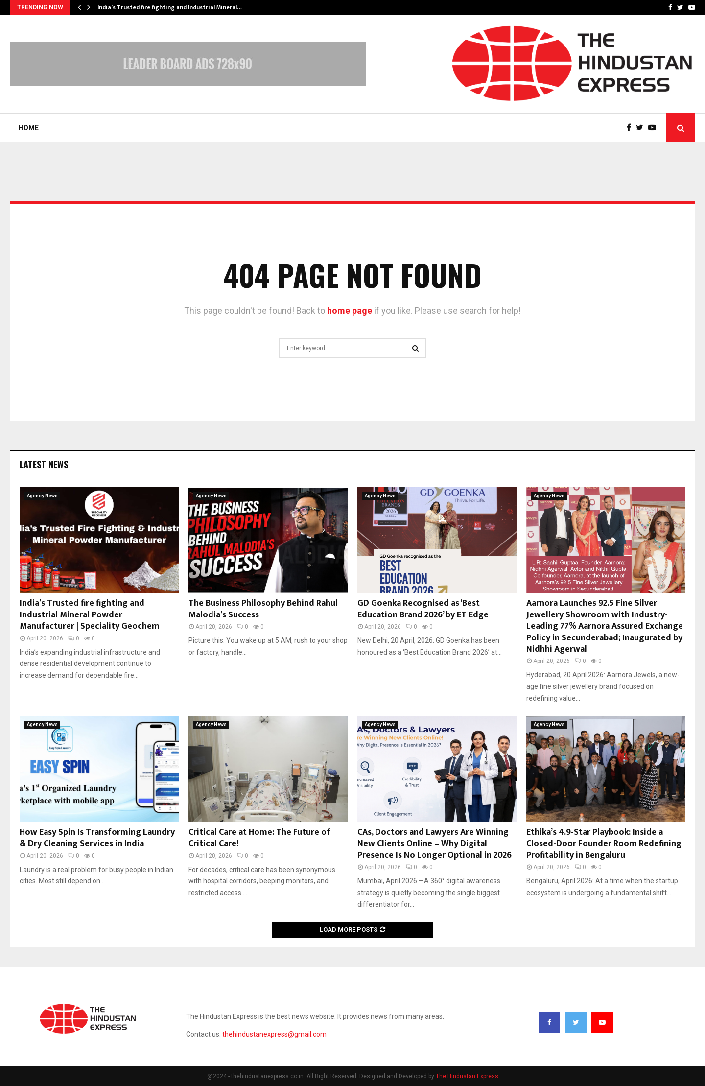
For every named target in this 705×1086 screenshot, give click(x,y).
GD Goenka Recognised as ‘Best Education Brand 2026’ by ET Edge (423, 609)
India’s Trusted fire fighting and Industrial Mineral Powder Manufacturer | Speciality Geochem (90, 615)
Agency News (42, 495)
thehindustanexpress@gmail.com (274, 1034)
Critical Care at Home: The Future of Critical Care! (259, 838)
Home (29, 128)
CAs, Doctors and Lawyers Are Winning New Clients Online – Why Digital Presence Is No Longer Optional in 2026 (434, 844)
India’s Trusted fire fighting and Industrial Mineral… (169, 7)
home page (349, 311)
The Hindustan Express (467, 1076)
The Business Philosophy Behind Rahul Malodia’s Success (263, 609)
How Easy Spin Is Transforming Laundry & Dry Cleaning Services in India (97, 838)
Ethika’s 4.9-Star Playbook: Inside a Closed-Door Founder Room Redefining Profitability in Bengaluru (604, 844)
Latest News (44, 464)
